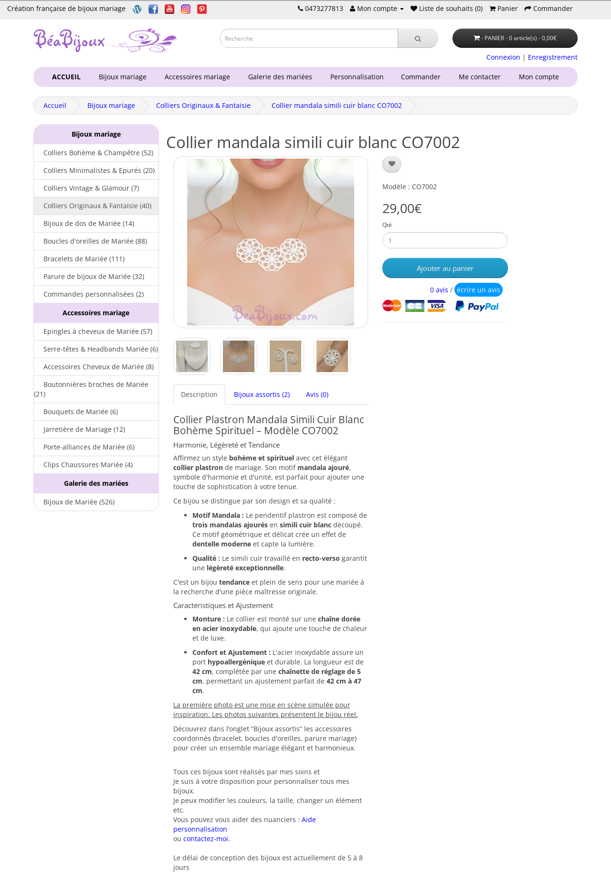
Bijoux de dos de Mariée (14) (84, 223)
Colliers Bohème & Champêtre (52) (93, 152)
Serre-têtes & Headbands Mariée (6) (96, 348)
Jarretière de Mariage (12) (79, 429)
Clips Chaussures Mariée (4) (83, 464)
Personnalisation (355, 76)
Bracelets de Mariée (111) (79, 258)
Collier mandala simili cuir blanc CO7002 (337, 105)
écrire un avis (478, 289)
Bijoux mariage (121, 76)
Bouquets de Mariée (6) (76, 411)
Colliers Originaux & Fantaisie (203, 105)
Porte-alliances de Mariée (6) (84, 446)
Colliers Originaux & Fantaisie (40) (92, 205)
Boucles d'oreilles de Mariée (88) (90, 241)
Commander (422, 76)
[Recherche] (418, 38)
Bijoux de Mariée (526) (74, 501)
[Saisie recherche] (309, 38)
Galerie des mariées (278, 76)
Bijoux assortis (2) (262, 394)
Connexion (503, 57)
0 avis (439, 289)
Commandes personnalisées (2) (89, 294)
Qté (387, 225)
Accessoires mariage (195, 76)
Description (199, 394)
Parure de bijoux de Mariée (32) (89, 276)
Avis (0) (317, 394)
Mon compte (541, 76)
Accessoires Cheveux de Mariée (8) (94, 366)
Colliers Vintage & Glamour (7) (86, 188)
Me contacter (482, 76)
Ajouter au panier (445, 268)
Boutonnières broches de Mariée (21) (91, 389)
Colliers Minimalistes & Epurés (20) (94, 170)
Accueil (54, 105)
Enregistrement (553, 57)
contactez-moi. (206, 838)
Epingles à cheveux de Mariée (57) (93, 331)
